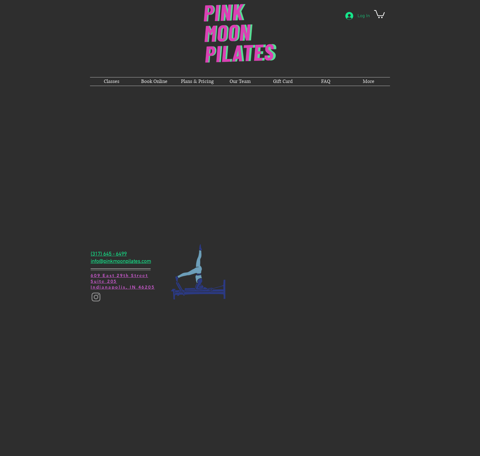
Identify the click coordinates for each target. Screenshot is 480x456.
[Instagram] (96, 297)
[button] (379, 13)
